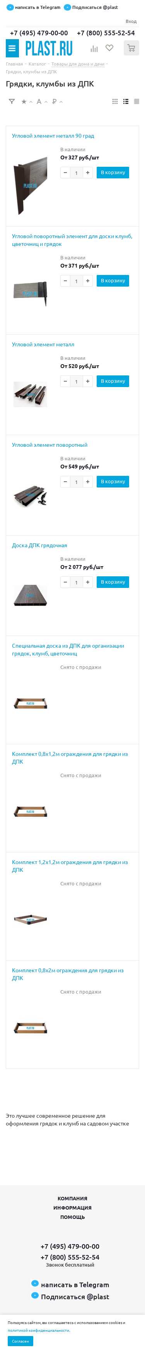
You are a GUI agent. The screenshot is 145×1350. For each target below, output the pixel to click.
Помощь (72, 1216)
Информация (72, 1207)
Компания (72, 1198)
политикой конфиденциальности (38, 1330)
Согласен (20, 1341)
